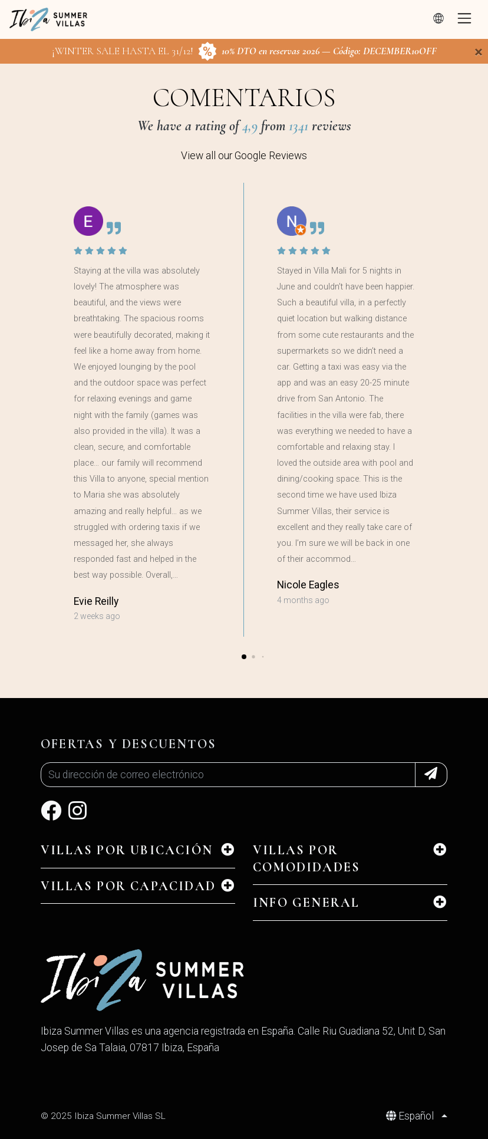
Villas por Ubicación (127, 850)
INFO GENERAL (306, 902)
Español (411, 1116)
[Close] (478, 51)
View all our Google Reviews (244, 156)
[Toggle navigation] (464, 19)
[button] (244, 656)
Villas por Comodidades (306, 858)
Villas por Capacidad (128, 886)
